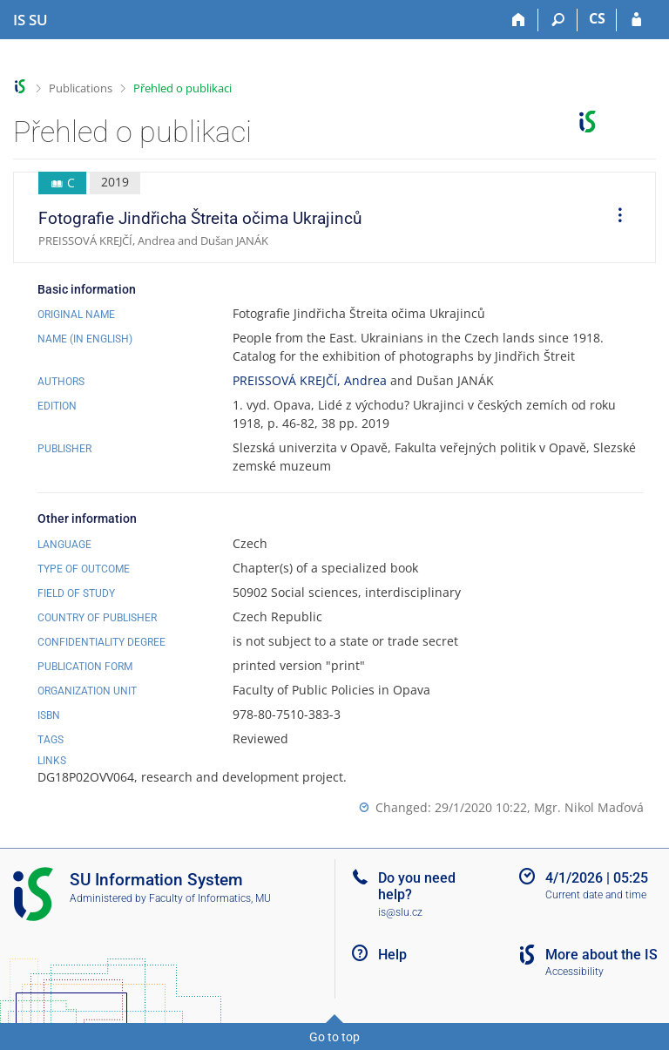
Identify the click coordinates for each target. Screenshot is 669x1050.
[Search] (558, 20)
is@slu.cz (400, 912)
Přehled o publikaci (182, 88)
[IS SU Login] (636, 20)
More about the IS (601, 954)
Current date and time (595, 895)
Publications (80, 88)
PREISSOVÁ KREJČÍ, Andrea (310, 380)
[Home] (518, 20)
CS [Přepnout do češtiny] (597, 18)
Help (392, 954)
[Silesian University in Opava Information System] (30, 20)
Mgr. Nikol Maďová (589, 807)
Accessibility (574, 971)
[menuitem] (614, 218)
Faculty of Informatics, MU (210, 898)
